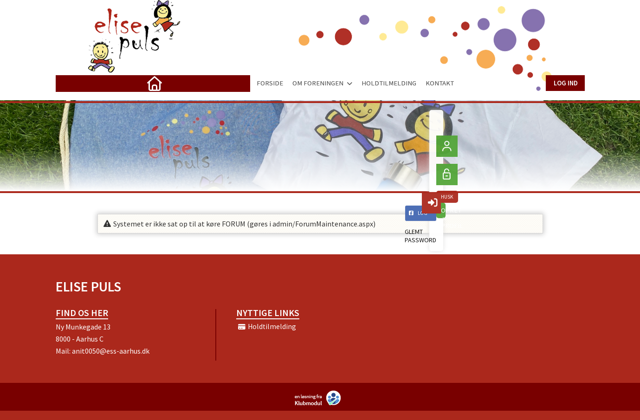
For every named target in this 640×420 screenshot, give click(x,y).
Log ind (565, 82)
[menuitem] (70, 83)
